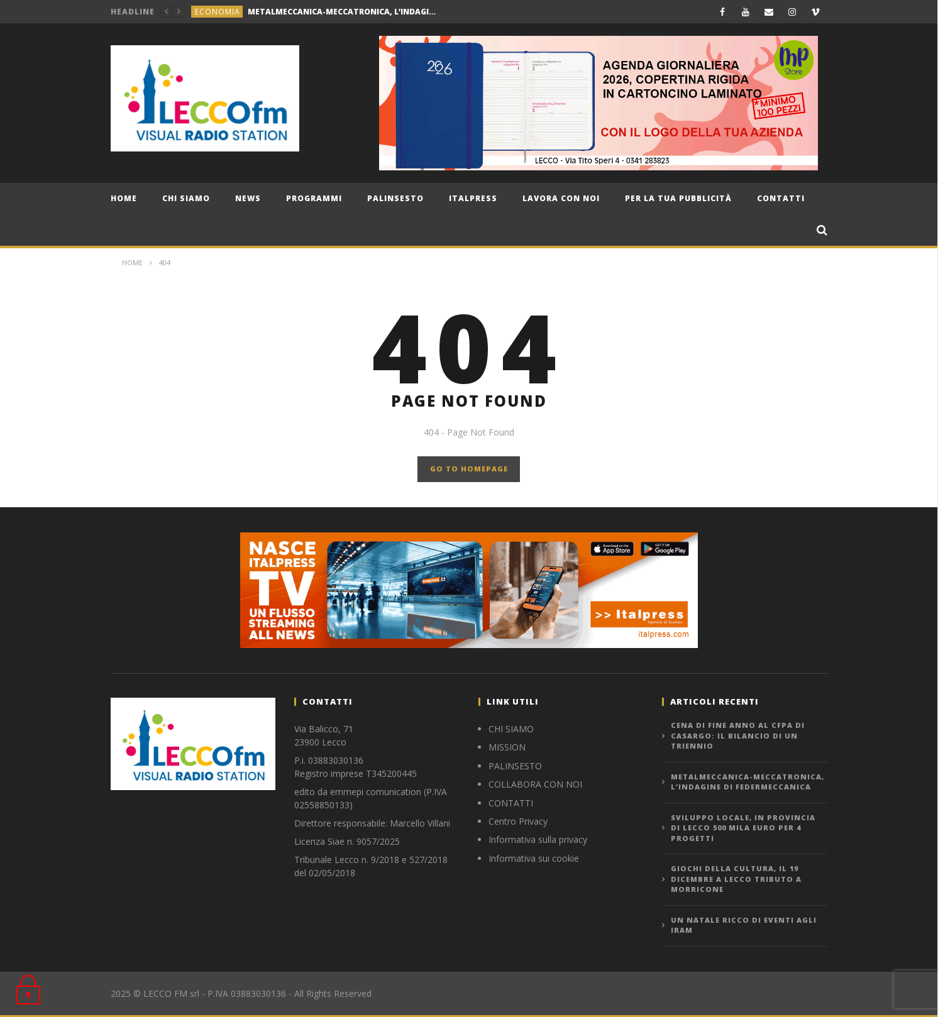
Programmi (314, 198)
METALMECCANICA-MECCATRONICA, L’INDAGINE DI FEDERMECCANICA (342, 11)
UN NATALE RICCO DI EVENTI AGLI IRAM (744, 925)
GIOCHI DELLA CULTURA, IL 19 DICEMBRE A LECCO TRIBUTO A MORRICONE (736, 879)
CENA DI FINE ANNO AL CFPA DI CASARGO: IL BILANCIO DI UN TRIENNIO (738, 735)
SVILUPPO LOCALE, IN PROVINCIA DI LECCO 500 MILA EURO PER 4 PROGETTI (743, 828)
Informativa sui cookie (533, 858)
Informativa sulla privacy (537, 839)
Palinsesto (395, 198)
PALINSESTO (515, 766)
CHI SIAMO (186, 198)
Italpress (473, 198)
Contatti (781, 198)
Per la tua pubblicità (678, 198)
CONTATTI (510, 803)
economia (217, 11)
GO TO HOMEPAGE (469, 468)
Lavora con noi (561, 198)
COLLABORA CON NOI (535, 784)
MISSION (507, 747)
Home (124, 198)
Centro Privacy (518, 821)
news (248, 198)
